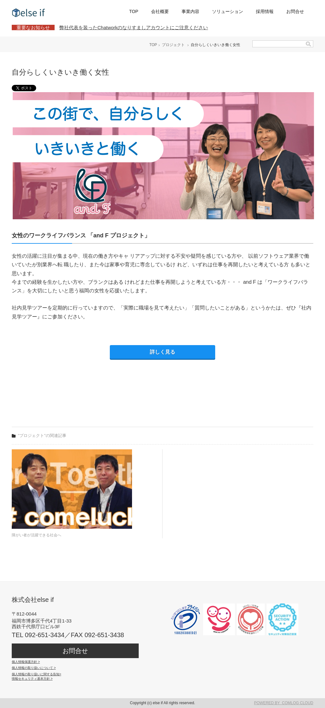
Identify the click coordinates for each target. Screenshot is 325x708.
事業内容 (190, 11)
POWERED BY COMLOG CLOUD (283, 703)
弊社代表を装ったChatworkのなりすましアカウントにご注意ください (133, 27)
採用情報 (265, 11)
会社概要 (160, 11)
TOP (133, 11)
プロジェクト (173, 45)
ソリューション (227, 11)
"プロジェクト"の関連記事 (42, 435)
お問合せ (295, 11)
